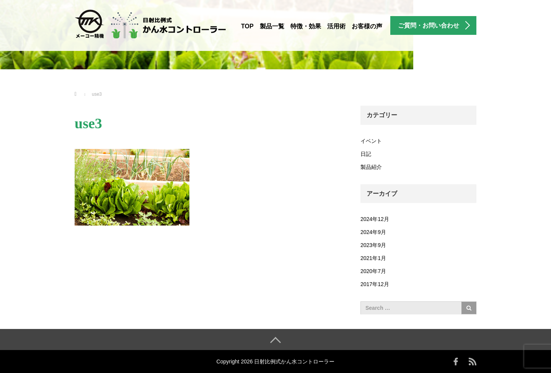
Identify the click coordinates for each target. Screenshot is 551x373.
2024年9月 (373, 232)
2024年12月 (374, 219)
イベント (371, 141)
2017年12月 (374, 284)
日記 (365, 154)
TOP (247, 26)
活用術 (336, 26)
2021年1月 (373, 258)
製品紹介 (371, 167)
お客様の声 (367, 26)
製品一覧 (272, 26)
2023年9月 (373, 245)
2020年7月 (373, 271)
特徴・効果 (305, 26)
